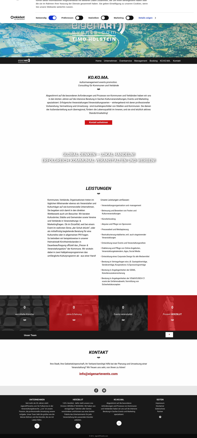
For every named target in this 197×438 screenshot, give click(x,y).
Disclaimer (160, 406)
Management (140, 61)
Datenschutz (160, 409)
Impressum (160, 403)
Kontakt (177, 61)
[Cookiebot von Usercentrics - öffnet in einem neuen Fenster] (18, 37)
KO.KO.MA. (165, 61)
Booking (154, 61)
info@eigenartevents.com (98, 374)
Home (99, 61)
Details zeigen (145, 37)
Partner (160, 411)
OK (174, 6)
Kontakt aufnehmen (98, 122)
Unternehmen (110, 61)
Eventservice (126, 61)
